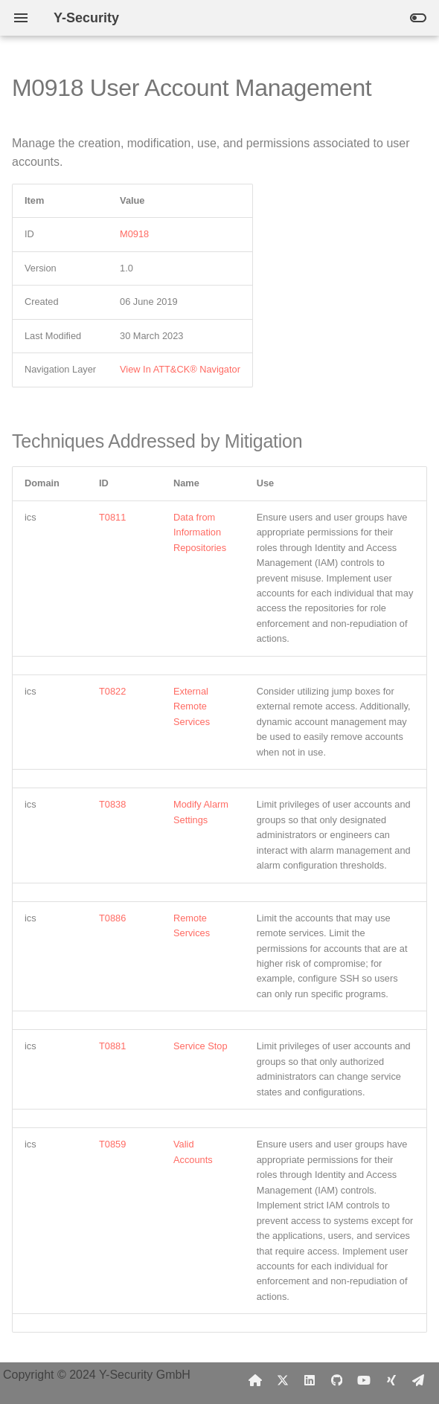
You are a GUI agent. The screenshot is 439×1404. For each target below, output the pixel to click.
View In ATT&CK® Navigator (180, 369)
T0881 (112, 1046)
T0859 (112, 1144)
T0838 (112, 804)
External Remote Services (191, 706)
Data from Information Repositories (199, 532)
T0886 (112, 918)
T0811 (112, 517)
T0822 (112, 691)
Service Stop (200, 1046)
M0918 (134, 233)
